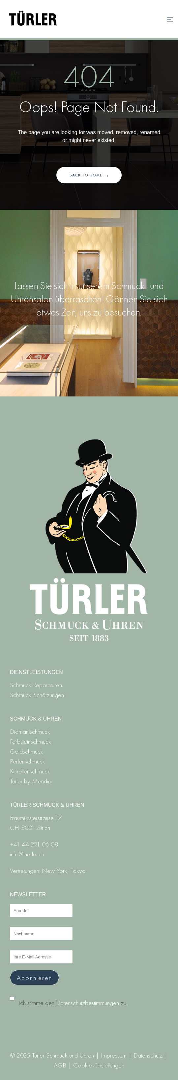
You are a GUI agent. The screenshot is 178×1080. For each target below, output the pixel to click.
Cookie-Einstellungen (98, 1065)
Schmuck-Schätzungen (37, 694)
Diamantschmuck (30, 731)
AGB (60, 1065)
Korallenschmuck (30, 771)
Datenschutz (148, 1055)
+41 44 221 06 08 (34, 844)
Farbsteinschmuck (30, 741)
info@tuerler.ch (27, 854)
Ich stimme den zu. (72, 1002)
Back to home (89, 175)
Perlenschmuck (27, 761)
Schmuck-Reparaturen (36, 685)
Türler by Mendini (31, 781)
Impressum (114, 1055)
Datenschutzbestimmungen (87, 1002)
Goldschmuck (26, 751)
